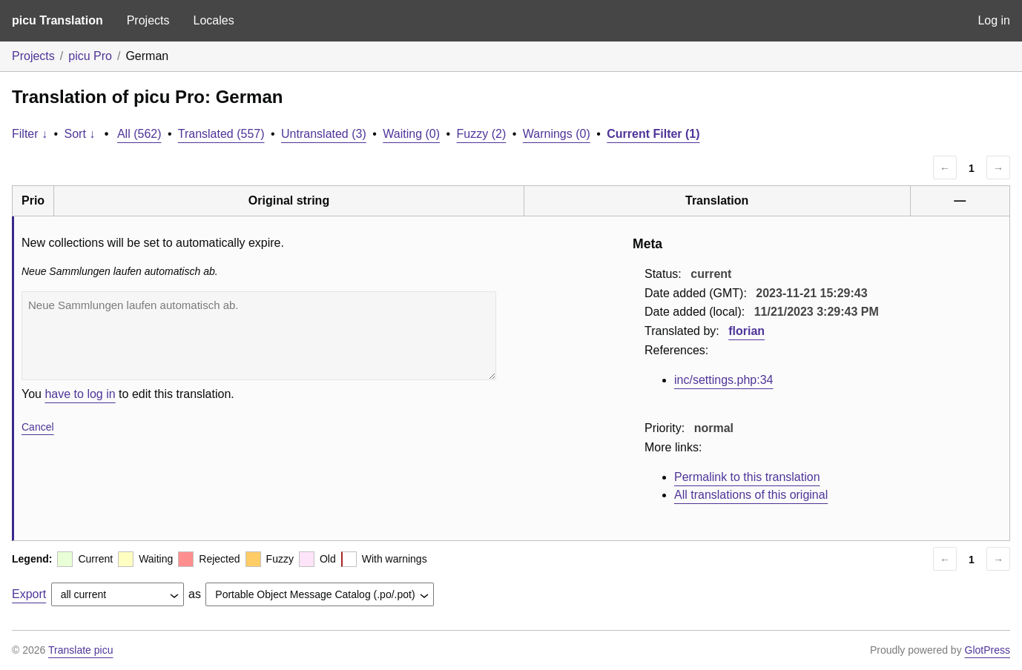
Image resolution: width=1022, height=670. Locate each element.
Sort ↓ (80, 133)
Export (29, 594)
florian (746, 331)
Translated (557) (221, 133)
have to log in (79, 394)
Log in (994, 20)
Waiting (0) (411, 133)
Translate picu (80, 650)
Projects (148, 20)
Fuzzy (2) (482, 133)
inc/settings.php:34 (723, 380)
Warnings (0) (556, 133)
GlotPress (987, 650)
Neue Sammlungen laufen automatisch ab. (259, 335)
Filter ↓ (29, 133)
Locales (213, 20)
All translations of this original (751, 494)
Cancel (38, 427)
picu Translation (57, 20)
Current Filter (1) (653, 133)
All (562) (139, 133)
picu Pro (90, 56)
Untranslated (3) (323, 133)
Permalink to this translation (747, 477)
